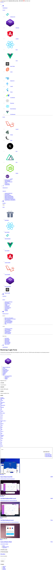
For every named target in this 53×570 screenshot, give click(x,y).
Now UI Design (7, 343)
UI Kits (6, 182)
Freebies (4, 568)
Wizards (6, 309)
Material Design (7, 342)
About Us (4, 566)
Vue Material (10, 97)
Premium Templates (8, 179)
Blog (5, 323)
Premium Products (8, 195)
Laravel (11, 129)
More (3, 374)
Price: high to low (46, 451)
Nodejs (11, 173)
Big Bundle (29, 215)
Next (11, 151)
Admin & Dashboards (8, 181)
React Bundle (29, 227)
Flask (8, 140)
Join (2, 561)
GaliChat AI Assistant (8, 328)
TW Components (8, 319)
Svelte (8, 71)
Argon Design (7, 339)
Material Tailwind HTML (9, 197)
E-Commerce (7, 306)
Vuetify (9, 86)
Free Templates (7, 180)
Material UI (9, 80)
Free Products (7, 194)
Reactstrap (9, 103)
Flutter (9, 91)
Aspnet (9, 178)
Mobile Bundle (29, 290)
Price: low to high (48, 454)
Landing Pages (7, 184)
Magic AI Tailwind (8, 330)
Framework (2, 402)
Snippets (6, 377)
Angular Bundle (29, 257)
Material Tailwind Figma (9, 198)
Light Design (7, 341)
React (11, 49)
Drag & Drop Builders (8, 321)
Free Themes (7, 302)
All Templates (7, 183)
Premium (4, 569)
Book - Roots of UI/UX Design (10, 318)
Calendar (6, 310)
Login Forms (7, 308)
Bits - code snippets (8, 322)
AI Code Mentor (7, 329)
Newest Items (47, 453)
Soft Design (7, 338)
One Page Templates (8, 375)
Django (9, 134)
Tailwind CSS (10, 16)
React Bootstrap (10, 108)
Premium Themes (8, 303)
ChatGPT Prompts (8, 332)
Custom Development (8, 320)
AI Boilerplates (7, 331)
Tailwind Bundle (29, 236)
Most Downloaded (48, 456)
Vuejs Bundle (29, 245)
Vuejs (11, 60)
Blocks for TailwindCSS (9, 317)
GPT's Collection (8, 333)
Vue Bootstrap (10, 114)
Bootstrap (12, 27)
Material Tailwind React (9, 196)
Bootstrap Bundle (29, 281)
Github (4, 567)
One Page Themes (8, 307)
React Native (10, 66)
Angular (12, 38)
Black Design (7, 340)
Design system (3, 420)
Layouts (2, 397)
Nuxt (11, 162)
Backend (2, 435)
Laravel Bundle (29, 269)
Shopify (6, 378)
